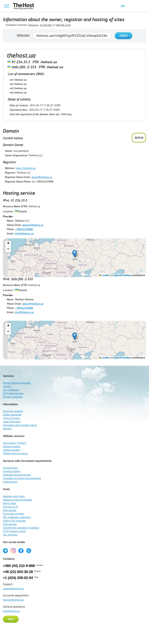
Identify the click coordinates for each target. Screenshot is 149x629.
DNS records (9, 510)
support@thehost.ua (13, 588)
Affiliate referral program (15, 453)
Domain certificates (13, 397)
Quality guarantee (12, 414)
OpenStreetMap (122, 275)
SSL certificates (11, 390)
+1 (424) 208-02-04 (18, 578)
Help (11, 619)
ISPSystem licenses (13, 393)
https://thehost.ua (26, 168)
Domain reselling (11, 446)
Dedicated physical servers (17, 474)
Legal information (12, 421)
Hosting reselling (11, 450)
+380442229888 (24, 229)
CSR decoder (10, 524)
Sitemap (7, 428)
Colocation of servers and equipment (22, 478)
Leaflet (104, 275)
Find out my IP (10, 506)
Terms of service (11, 418)
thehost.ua (33, 25)
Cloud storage (10, 481)
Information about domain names (20, 425)
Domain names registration (17, 383)
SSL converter (10, 534)
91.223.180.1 (46, 25)
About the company (13, 411)
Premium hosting (11, 471)
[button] (74, 254)
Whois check (9, 503)
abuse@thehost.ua (41, 177)
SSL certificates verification (17, 517)
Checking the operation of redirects (21, 527)
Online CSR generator (14, 520)
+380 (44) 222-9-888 (19, 566)
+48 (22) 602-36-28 (18, 572)
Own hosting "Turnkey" (14, 443)
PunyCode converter (13, 513)
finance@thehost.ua (13, 600)
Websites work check (14, 496)
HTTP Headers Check (14, 531)
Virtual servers (10, 468)
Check (124, 36)
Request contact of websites (17, 500)
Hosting (7, 386)
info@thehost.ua (24, 233)
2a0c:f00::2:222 (63, 25)
